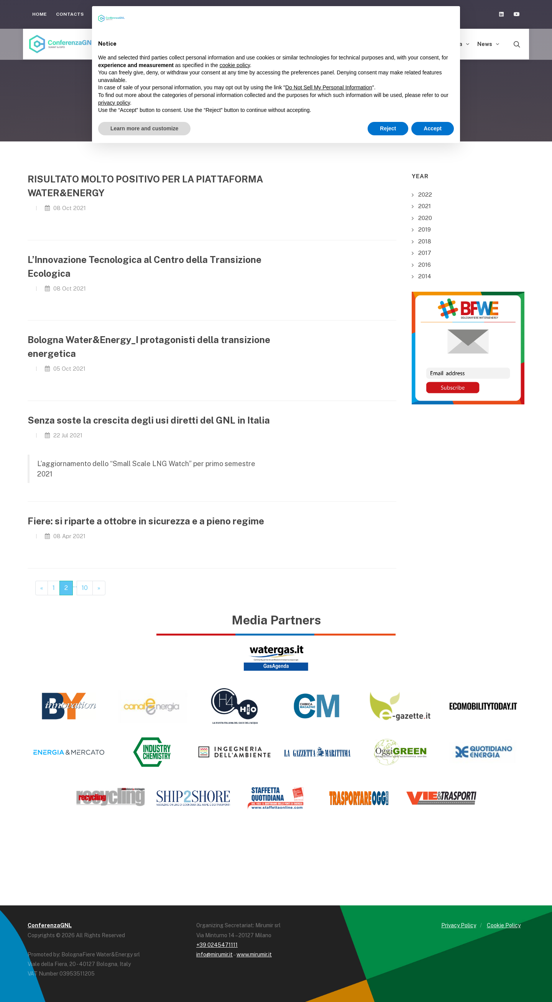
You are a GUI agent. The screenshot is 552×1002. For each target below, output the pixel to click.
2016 (424, 264)
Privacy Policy (458, 925)
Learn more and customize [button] (144, 128)
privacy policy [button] (114, 103)
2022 (425, 194)
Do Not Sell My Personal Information (328, 87)
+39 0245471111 (217, 945)
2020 (425, 218)
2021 (424, 206)
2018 (424, 241)
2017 (424, 253)
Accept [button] (433, 128)
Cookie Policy (504, 925)
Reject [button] (388, 128)
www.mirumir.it (254, 954)
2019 (424, 229)
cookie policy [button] (235, 65)
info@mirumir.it (214, 954)
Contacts (70, 14)
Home (39, 14)
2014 (424, 276)
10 (85, 587)
